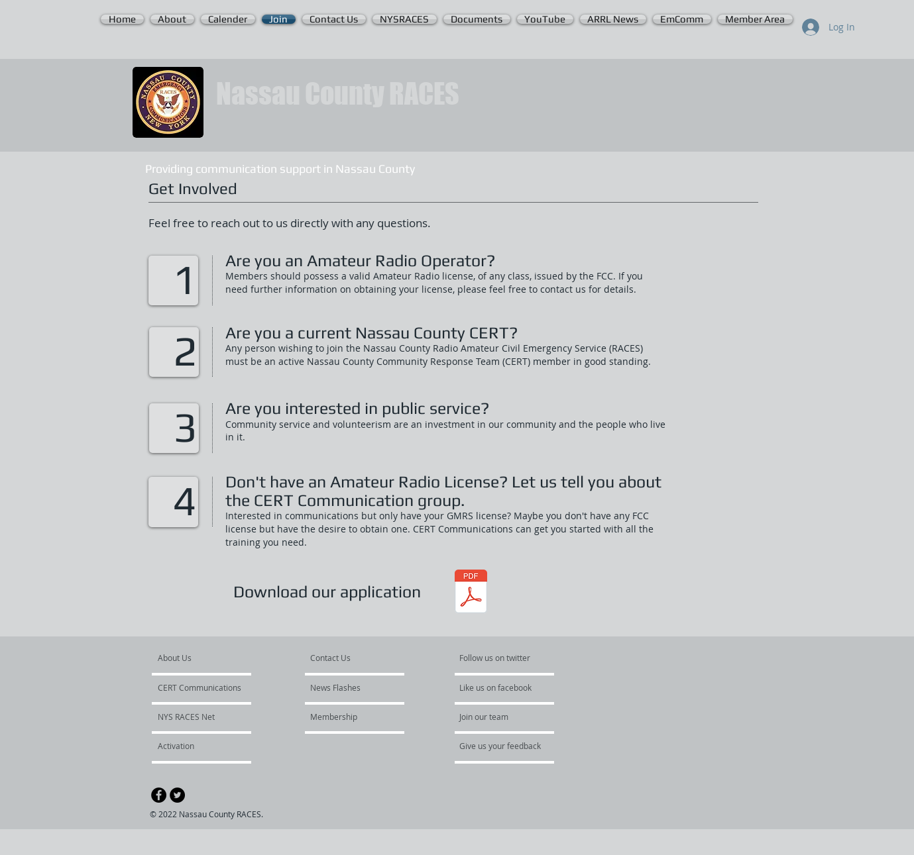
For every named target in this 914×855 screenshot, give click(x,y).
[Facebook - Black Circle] (158, 795)
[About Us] (208, 658)
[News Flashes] (348, 688)
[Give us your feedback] (507, 746)
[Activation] (193, 746)
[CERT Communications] (199, 688)
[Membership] (346, 717)
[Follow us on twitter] (495, 658)
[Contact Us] (341, 658)
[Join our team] (495, 717)
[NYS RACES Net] (193, 717)
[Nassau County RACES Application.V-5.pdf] (470, 593)
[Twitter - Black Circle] (177, 795)
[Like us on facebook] (499, 688)
